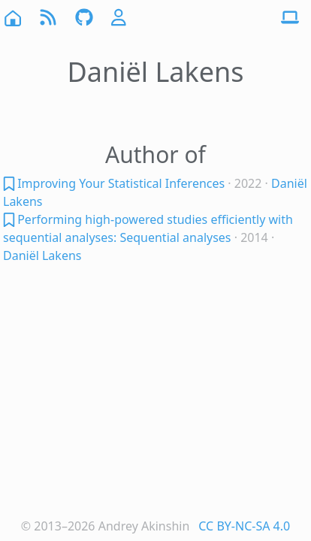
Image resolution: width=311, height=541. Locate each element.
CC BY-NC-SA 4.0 (244, 526)
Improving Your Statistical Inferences (121, 183)
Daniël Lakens (42, 255)
